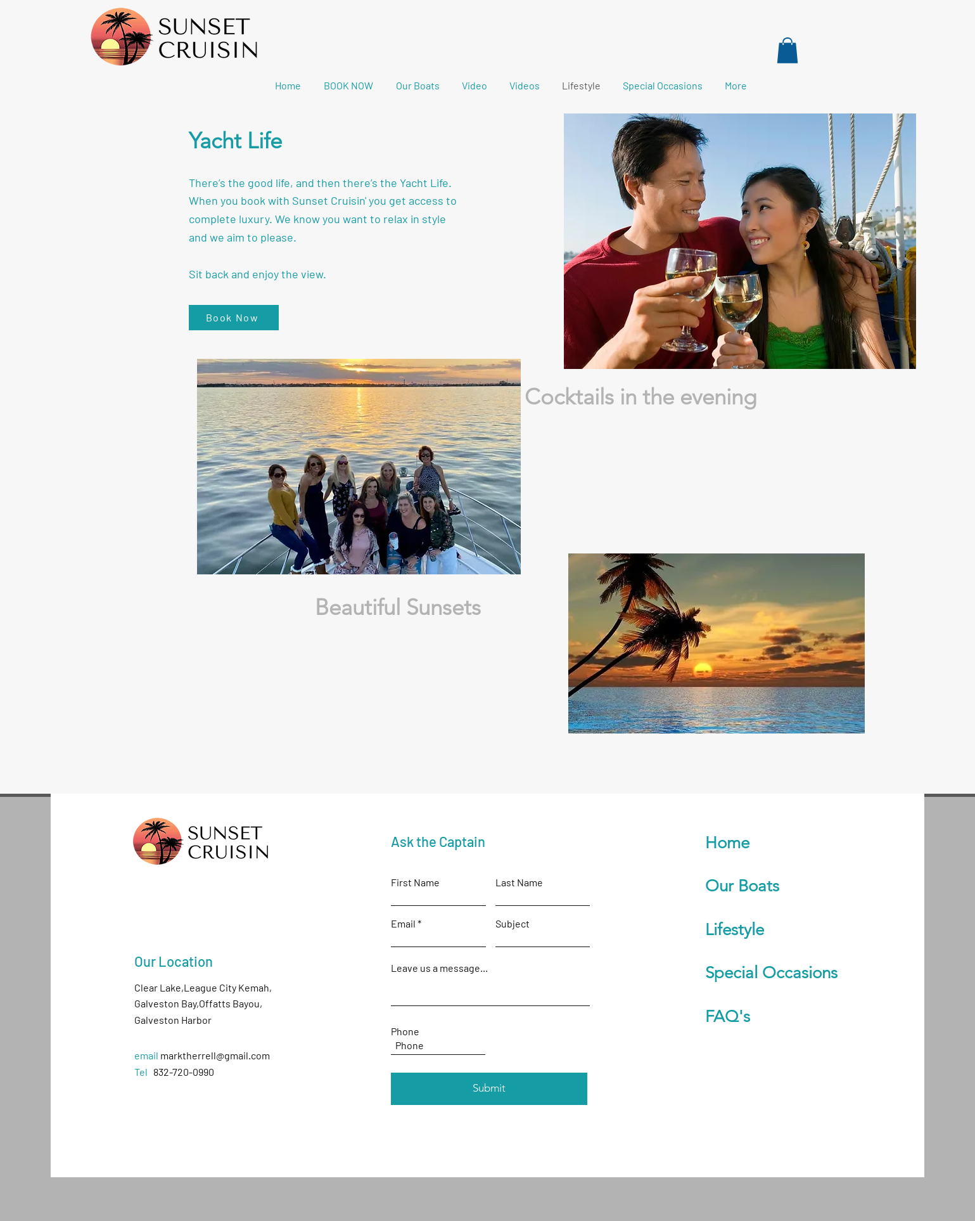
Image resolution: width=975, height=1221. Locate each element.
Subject (512, 924)
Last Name (519, 882)
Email (403, 924)
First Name (415, 882)
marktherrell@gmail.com (215, 1055)
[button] (787, 50)
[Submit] (489, 1089)
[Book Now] (234, 317)
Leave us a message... (439, 968)
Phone (405, 1031)
